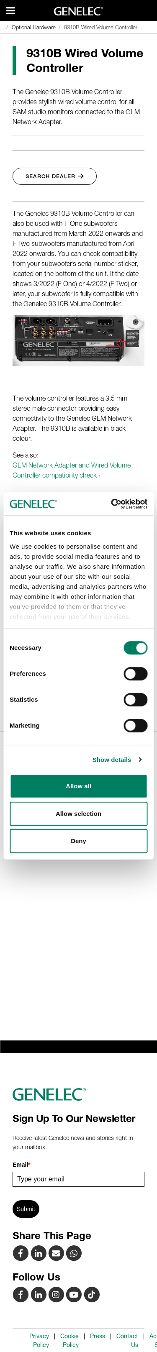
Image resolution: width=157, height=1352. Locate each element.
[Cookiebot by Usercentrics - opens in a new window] (111, 503)
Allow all (78, 786)
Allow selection (78, 813)
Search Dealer (55, 176)
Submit (26, 1209)
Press (97, 1336)
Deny (78, 840)
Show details (112, 759)
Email (22, 1164)
